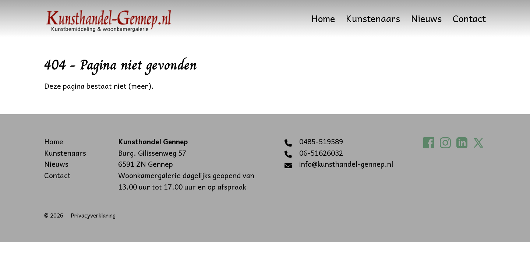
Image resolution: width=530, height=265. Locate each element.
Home (323, 18)
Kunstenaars (373, 18)
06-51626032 (321, 153)
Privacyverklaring (93, 215)
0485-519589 (321, 141)
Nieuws (426, 18)
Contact (469, 18)
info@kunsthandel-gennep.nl (346, 164)
